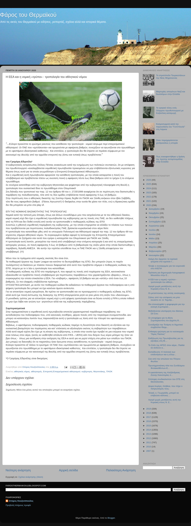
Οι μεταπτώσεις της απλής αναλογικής (166, 293)
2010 (149, 446)
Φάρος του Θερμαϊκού (28, 15)
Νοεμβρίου (154, 213)
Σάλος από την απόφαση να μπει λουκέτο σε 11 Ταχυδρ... (164, 298)
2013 (149, 434)
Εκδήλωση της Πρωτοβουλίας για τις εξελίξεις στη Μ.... (165, 339)
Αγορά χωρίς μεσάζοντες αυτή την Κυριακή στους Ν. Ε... (164, 287)
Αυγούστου (154, 226)
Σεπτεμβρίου (155, 221)
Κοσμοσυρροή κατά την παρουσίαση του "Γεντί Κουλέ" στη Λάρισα (170, 126)
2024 (149, 188)
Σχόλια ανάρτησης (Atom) (30, 477)
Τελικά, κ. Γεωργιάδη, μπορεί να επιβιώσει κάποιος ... (163, 394)
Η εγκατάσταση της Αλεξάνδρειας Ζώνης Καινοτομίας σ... (164, 373)
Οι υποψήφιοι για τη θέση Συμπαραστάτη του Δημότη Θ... (164, 319)
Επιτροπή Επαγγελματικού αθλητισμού (61, 371)
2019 (149, 409)
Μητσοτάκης (99, 371)
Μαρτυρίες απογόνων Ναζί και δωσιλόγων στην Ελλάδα (170, 92)
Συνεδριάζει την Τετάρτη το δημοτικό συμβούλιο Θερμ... (165, 325)
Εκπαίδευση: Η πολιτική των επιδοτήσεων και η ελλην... (162, 353)
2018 (149, 413)
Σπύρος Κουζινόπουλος (21, 501)
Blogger (111, 518)
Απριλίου (153, 242)
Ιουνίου (152, 234)
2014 (149, 430)
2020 (149, 205)
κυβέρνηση (87, 371)
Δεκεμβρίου (155, 209)
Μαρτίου (153, 247)
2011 (149, 442)
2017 (149, 417)
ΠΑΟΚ (109, 371)
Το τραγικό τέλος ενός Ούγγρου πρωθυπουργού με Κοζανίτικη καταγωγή (169, 110)
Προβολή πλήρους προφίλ (18, 505)
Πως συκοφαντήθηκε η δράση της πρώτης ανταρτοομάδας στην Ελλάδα (170, 159)
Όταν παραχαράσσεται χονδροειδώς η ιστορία (167, 141)
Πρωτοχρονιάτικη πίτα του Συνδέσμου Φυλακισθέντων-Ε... (166, 366)
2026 (149, 180)
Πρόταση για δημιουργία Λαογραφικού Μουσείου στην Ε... (166, 273)
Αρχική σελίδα (68, 470)
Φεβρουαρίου (155, 251)
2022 (149, 197)
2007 (149, 451)
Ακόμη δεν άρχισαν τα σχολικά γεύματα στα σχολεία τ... (163, 260)
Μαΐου (152, 238)
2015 (149, 425)
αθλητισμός (36, 371)
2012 (149, 438)
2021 (149, 201)
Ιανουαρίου (154, 255)
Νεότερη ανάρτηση (18, 470)
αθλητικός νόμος (22, 371)
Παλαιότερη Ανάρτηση (121, 470)
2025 (149, 184)
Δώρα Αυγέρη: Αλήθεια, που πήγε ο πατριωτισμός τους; (165, 387)
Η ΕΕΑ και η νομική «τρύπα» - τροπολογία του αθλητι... (162, 280)
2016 (149, 421)
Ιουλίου (152, 230)
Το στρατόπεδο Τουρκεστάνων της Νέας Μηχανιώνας (170, 76)
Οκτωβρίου (154, 217)
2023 (149, 192)
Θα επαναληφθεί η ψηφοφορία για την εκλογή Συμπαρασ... (166, 305)
